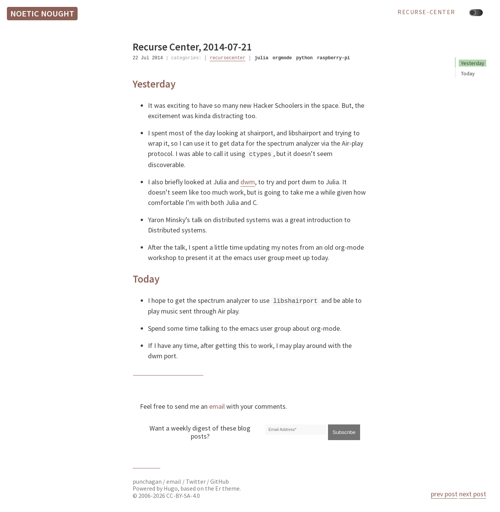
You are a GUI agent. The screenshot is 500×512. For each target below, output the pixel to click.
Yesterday (472, 63)
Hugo (171, 487)
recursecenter (228, 58)
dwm (247, 181)
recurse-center (426, 12)
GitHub (219, 480)
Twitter (196, 480)
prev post (444, 493)
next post (472, 493)
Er (218, 487)
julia (261, 58)
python (304, 58)
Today (468, 73)
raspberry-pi (333, 58)
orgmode (282, 58)
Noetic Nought (42, 13)
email (217, 405)
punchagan (148, 480)
